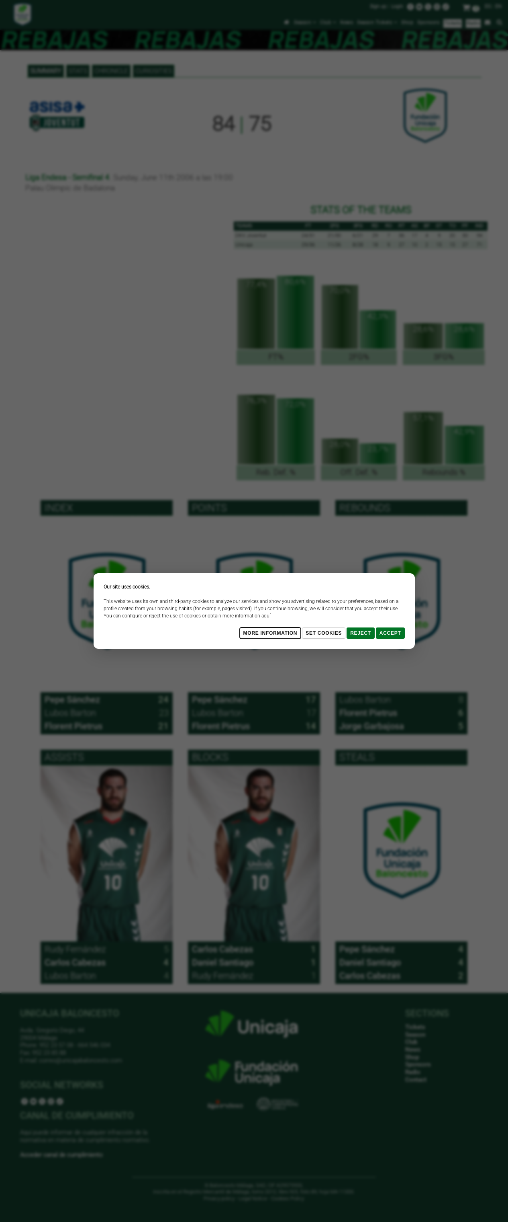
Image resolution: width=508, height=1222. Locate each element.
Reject (360, 633)
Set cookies (324, 633)
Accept (390, 633)
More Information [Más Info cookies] (270, 633)
